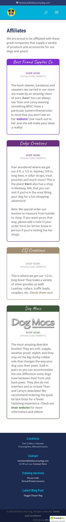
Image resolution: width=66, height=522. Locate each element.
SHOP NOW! (33, 73)
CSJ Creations (33, 250)
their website (20, 408)
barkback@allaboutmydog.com (33, 460)
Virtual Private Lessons (33, 481)
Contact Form (40, 463)
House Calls (33, 477)
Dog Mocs (33, 308)
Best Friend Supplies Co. (33, 62)
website (22, 119)
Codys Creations (33, 143)
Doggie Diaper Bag (33, 495)
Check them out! (41, 293)
